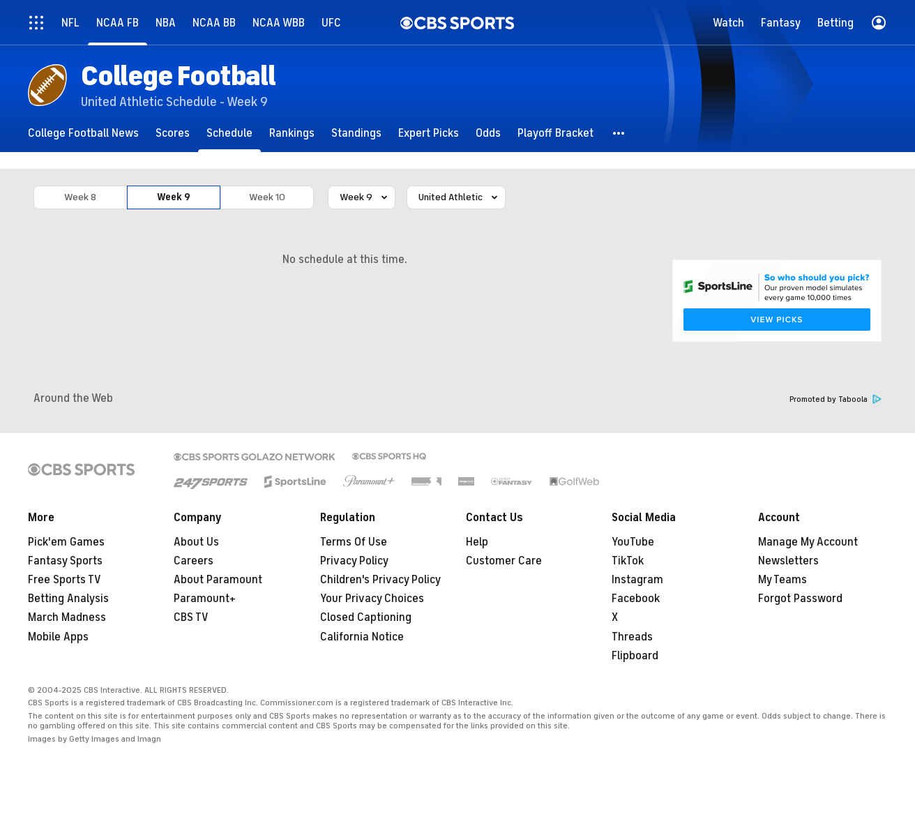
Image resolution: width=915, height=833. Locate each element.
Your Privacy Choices (372, 599)
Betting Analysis (68, 599)
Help (477, 542)
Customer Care (504, 561)
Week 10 (267, 197)
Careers (193, 561)
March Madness (67, 617)
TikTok (628, 561)
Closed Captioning (365, 617)
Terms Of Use (353, 542)
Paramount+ (205, 599)
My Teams (782, 580)
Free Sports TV (64, 580)
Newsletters (788, 561)
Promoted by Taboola (835, 399)
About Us (196, 542)
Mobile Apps (58, 637)
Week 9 (173, 197)
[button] (619, 133)
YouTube (633, 542)
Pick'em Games (66, 542)
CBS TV (191, 617)
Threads (632, 637)
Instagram (637, 580)
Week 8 (80, 197)
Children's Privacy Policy (380, 580)
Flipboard (635, 656)
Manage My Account (808, 542)
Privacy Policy (354, 561)
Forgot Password (800, 599)
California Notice (362, 637)
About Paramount (218, 580)
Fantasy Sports (65, 561)
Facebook (636, 599)
